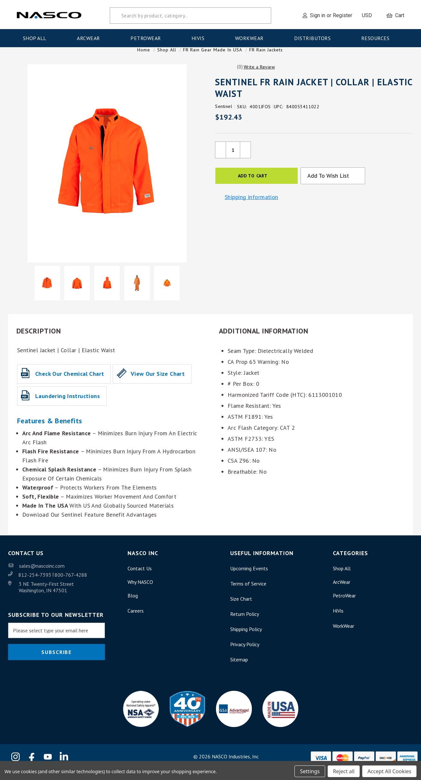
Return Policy (244, 622)
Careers (136, 619)
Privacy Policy (244, 652)
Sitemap (239, 667)
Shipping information (251, 205)
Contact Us (140, 576)
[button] (259, 75)
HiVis (200, 36)
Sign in (317, 14)
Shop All (37, 36)
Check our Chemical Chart (69, 381)
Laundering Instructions (67, 404)
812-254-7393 (35, 583)
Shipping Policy (246, 637)
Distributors (314, 36)
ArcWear (90, 36)
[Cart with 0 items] (395, 14)
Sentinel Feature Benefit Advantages (109, 522)
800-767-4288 (71, 583)
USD (369, 14)
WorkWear (251, 36)
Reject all (343, 769)
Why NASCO (140, 590)
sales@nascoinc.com (42, 574)
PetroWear (147, 36)
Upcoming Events (249, 576)
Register (342, 14)
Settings (310, 769)
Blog (133, 603)
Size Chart (241, 607)
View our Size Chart (158, 381)
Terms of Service (248, 591)
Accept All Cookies (389, 769)
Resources (377, 36)
